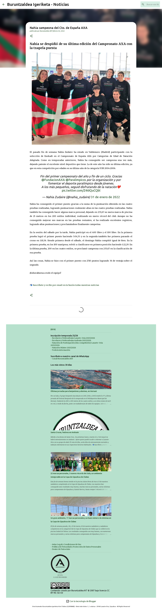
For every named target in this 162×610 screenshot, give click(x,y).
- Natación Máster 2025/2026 (63, 347)
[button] (31, 36)
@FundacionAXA (53, 180)
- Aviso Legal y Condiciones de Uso (66, 544)
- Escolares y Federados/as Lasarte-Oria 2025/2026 (73, 338)
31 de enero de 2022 (105, 197)
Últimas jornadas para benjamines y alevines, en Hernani (74, 391)
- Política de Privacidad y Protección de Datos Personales (76, 547)
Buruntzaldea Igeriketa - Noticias (38, 4)
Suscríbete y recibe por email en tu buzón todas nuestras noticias (66, 285)
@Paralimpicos (76, 180)
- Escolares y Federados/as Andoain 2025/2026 (71, 340)
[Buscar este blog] (146, 4)
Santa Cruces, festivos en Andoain (65, 432)
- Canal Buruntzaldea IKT (62, 359)
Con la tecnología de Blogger (81, 601)
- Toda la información (60, 350)
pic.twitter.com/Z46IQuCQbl (81, 190)
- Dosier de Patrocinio (60, 549)
